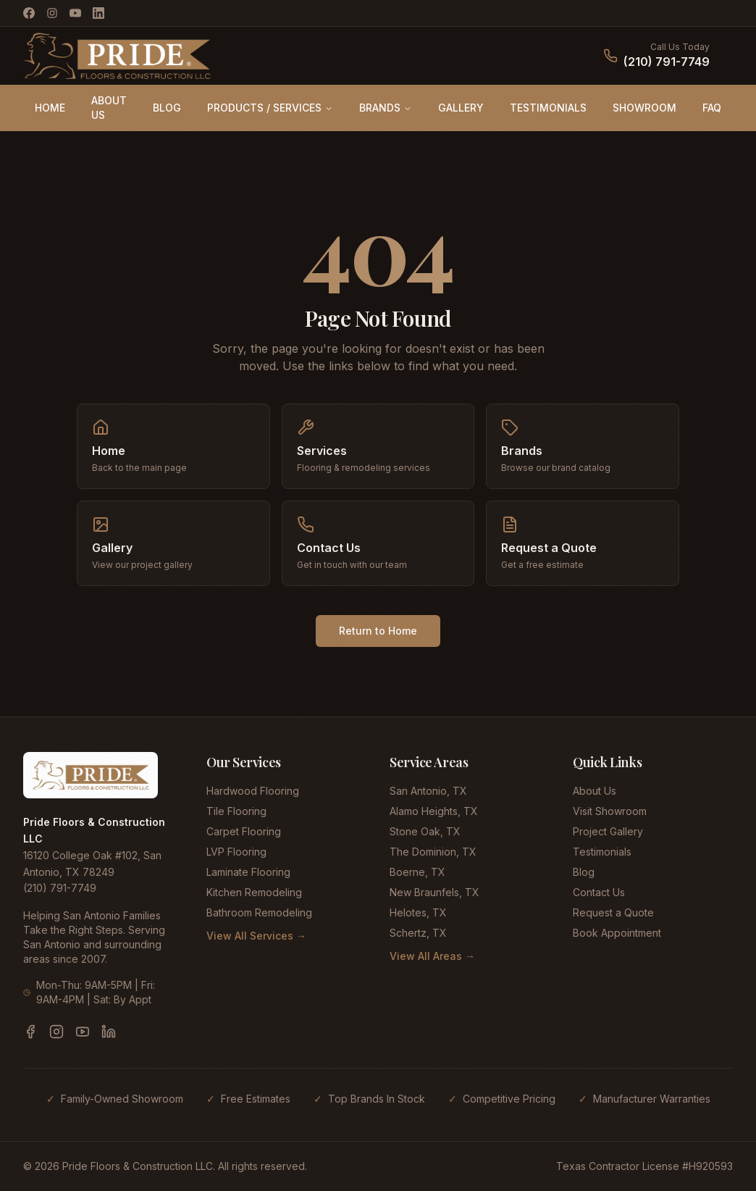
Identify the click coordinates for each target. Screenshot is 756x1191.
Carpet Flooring (243, 831)
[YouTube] (75, 13)
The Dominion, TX (433, 851)
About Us (594, 791)
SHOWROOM (644, 107)
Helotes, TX (418, 912)
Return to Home (378, 630)
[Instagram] (52, 13)
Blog (584, 872)
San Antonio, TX (428, 791)
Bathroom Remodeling (259, 912)
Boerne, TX (417, 872)
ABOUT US (109, 107)
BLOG (167, 107)
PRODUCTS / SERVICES (270, 107)
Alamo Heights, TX (434, 811)
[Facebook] (29, 13)
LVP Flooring (236, 851)
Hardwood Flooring (252, 791)
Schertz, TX (418, 933)
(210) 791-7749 (666, 61)
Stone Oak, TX (425, 831)
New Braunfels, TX (434, 892)
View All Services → (256, 935)
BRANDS (385, 107)
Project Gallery (608, 831)
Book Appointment (617, 933)
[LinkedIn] (98, 13)
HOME (50, 107)
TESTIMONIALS (548, 107)
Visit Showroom (610, 811)
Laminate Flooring (248, 872)
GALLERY (461, 107)
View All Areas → (432, 956)
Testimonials (602, 851)
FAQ (711, 107)
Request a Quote (613, 912)
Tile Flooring (236, 811)
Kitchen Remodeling (254, 892)
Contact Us (599, 892)
